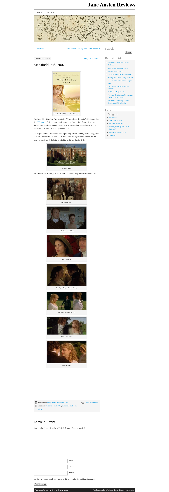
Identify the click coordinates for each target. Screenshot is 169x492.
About (50, 12)
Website (71, 473)
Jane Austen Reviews (111, 5)
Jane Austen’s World (115, 120)
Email (71, 467)
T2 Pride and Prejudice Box (116, 92)
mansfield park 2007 (53, 406)
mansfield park (62, 403)
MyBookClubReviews (116, 123)
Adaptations (51, 403)
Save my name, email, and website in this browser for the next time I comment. (66, 479)
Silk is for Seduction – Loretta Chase (119, 74)
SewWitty (112, 135)
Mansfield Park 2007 (49, 65)
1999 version (41, 122)
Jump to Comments (90, 59)
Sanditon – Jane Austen (115, 71)
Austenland (39, 49)
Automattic (130, 490)
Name (71, 460)
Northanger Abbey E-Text (117, 132)
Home (39, 12)
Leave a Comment (91, 403)
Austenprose (113, 117)
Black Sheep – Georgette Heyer (118, 68)
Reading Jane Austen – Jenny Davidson (120, 78)
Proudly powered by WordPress (103, 490)
